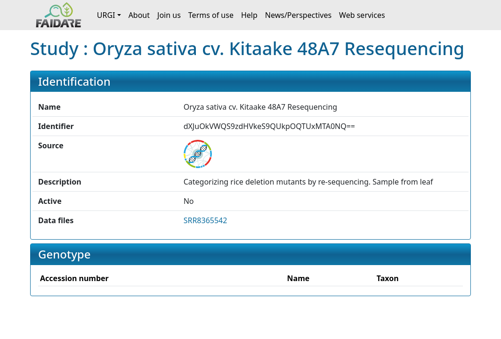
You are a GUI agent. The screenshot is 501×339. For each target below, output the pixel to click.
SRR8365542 (205, 220)
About (139, 15)
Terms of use (211, 15)
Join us (169, 15)
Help (249, 15)
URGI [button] (106, 15)
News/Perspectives (298, 15)
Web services (362, 15)
